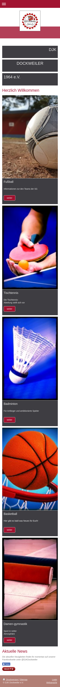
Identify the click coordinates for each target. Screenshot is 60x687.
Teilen (6, 664)
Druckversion (11, 679)
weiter (9, 198)
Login (54, 679)
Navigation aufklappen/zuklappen (30, 4)
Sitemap (23, 679)
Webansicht (51, 682)
